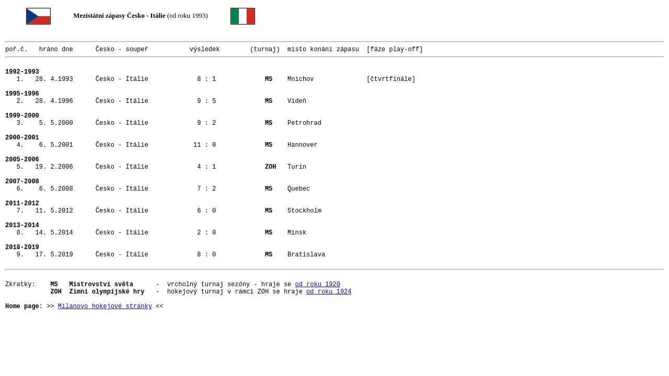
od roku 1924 (328, 342)
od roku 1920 (317, 334)
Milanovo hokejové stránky (105, 360)
